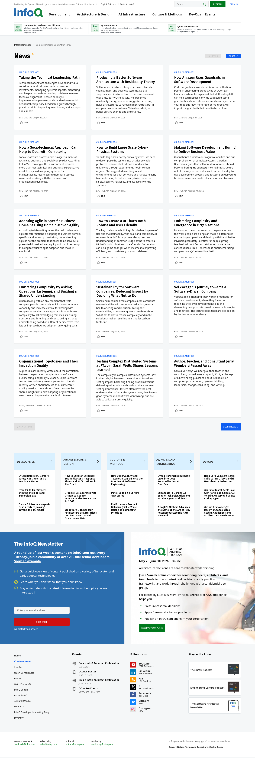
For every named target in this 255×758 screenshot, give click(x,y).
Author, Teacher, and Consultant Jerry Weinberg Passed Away (204, 364)
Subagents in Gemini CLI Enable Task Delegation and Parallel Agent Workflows (174, 496)
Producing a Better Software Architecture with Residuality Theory (125, 80)
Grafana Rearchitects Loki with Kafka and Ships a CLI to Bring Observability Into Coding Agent (219, 495)
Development (59, 14)
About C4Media (22, 701)
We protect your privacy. (26, 629)
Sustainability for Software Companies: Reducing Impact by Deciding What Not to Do (122, 292)
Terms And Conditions (196, 748)
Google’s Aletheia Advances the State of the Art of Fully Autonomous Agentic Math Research (174, 512)
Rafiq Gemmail (27, 406)
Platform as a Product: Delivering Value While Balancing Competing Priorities (124, 509)
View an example (27, 562)
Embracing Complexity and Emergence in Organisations (197, 223)
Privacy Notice (176, 748)
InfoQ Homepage (22, 45)
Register (218, 4)
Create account (23, 662)
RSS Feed (33, 56)
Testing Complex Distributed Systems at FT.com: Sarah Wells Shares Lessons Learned (126, 366)
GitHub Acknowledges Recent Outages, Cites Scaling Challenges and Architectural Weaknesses (219, 512)
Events (210, 14)
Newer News (26, 427)
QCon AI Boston (87, 672)
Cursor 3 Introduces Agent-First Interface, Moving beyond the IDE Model (34, 508)
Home (17, 656)
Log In (18, 667)
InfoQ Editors (21, 690)
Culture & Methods (167, 14)
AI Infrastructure (132, 14)
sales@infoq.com (48, 745)
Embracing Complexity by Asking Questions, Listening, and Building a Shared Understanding (48, 292)
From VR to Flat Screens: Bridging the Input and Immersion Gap (32, 493)
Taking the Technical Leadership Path (49, 78)
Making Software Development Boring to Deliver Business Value (205, 150)
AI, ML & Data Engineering (165, 462)
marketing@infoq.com (102, 745)
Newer (214, 56)
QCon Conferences (24, 673)
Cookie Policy (216, 748)
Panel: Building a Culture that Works (125, 495)
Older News (229, 427)
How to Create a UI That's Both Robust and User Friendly (121, 223)
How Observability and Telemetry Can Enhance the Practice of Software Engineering (127, 481)
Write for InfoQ (22, 684)
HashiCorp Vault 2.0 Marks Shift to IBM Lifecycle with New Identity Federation (219, 479)
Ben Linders (25, 117)
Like (26, 122)
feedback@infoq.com (24, 745)
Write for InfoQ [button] (127, 4)
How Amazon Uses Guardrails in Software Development (199, 80)
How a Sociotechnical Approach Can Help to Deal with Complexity (48, 150)
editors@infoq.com (75, 745)
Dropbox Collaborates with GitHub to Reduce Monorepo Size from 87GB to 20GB (80, 498)
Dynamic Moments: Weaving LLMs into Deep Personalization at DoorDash (174, 481)
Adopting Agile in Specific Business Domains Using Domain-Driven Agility (49, 223)
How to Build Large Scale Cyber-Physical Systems (122, 150)
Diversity (19, 718)
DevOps (195, 14)
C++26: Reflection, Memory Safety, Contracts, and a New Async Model (33, 479)
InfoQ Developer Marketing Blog (31, 713)
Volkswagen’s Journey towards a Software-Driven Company (200, 290)
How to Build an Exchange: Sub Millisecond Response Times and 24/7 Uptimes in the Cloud (80, 481)
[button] (41, 623)
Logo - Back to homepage (28, 12)
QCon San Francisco (90, 689)
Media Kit (19, 707)
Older (232, 56)
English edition (107, 4)
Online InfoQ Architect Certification (99, 664)
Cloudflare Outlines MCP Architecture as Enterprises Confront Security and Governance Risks (81, 515)
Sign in (234, 4)
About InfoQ (20, 696)
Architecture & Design (94, 14)
